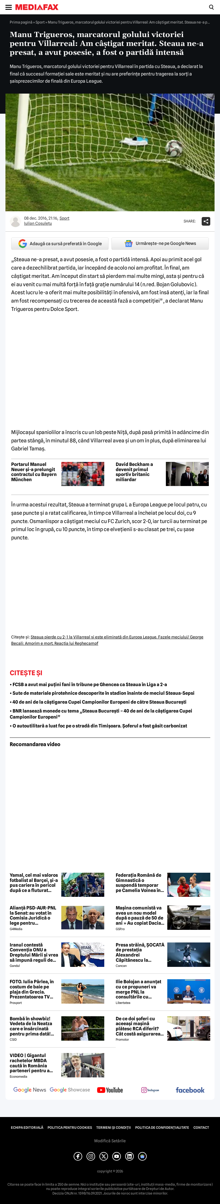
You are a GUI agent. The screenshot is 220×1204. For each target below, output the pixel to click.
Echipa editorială (27, 1128)
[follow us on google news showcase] (70, 1090)
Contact (201, 1128)
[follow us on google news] (30, 1090)
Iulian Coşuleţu (38, 223)
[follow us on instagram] (150, 1090)
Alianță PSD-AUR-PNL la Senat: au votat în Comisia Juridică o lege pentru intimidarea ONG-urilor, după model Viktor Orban (33, 915)
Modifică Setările (110, 1141)
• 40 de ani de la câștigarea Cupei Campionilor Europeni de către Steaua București (98, 702)
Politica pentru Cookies (70, 1128)
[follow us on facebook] (190, 1090)
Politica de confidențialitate (162, 1128)
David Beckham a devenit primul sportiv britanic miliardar (134, 472)
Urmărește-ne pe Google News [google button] (160, 243)
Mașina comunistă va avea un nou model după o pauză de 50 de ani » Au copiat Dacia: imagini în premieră (139, 915)
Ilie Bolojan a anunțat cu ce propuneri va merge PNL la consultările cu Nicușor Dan (138, 989)
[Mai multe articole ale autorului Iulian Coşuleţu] (15, 221)
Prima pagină (21, 22)
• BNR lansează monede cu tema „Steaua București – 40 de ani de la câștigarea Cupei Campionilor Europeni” (101, 714)
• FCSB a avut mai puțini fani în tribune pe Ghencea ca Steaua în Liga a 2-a (88, 684)
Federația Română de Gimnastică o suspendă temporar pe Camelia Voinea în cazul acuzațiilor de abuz (138, 883)
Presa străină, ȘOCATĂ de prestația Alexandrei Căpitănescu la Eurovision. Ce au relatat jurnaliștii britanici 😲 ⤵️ (140, 952)
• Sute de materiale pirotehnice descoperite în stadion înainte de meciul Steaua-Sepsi (102, 693)
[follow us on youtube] (110, 1090)
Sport (40, 22)
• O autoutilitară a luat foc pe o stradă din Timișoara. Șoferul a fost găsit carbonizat (98, 726)
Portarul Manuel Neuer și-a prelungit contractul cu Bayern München (34, 472)
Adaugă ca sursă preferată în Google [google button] (60, 243)
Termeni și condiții (113, 1128)
